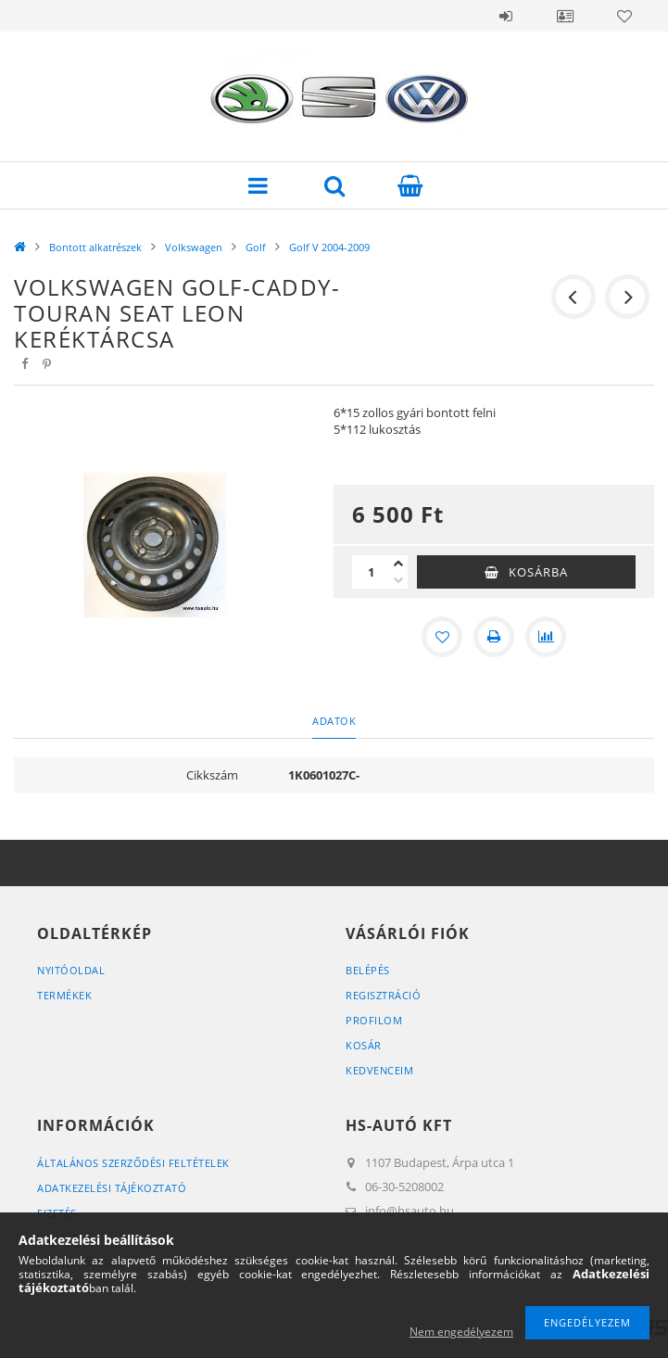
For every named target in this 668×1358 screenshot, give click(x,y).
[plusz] (398, 563)
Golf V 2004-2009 (329, 247)
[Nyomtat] (493, 636)
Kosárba (538, 572)
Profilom (374, 1020)
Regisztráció (383, 995)
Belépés (506, 16)
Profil (565, 16)
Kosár (364, 1045)
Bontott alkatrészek (95, 247)
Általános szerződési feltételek (133, 1163)
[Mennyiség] (370, 572)
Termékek (64, 995)
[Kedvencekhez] (442, 636)
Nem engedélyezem (461, 1331)
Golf (256, 247)
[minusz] (398, 580)
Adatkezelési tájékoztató (111, 1188)
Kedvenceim (379, 1070)
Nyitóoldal (71, 970)
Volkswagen (193, 247)
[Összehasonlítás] (545, 636)
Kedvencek (624, 16)
